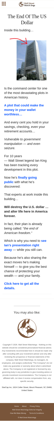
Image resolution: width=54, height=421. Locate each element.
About (24, 406)
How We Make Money (18, 413)
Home (16, 406)
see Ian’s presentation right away (25, 245)
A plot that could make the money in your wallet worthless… (24, 110)
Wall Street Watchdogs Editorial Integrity (27, 410)
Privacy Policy (35, 406)
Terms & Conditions (36, 413)
